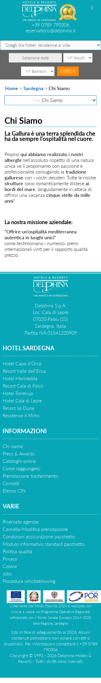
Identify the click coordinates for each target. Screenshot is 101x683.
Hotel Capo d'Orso (22, 363)
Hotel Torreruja (18, 393)
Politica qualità (17, 551)
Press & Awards (19, 453)
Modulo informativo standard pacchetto (43, 544)
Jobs (7, 573)
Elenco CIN (14, 491)
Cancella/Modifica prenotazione (35, 529)
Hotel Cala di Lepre (22, 400)
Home (11, 88)
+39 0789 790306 (50, 25)
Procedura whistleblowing (29, 581)
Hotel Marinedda (20, 378)
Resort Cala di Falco (23, 386)
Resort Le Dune (18, 408)
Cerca (67, 71)
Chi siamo (13, 446)
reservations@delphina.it (50, 30)
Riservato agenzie (21, 522)
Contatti (11, 483)
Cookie (10, 566)
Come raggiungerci (21, 468)
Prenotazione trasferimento (30, 476)
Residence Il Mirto (21, 415)
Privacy (10, 559)
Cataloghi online (19, 461)
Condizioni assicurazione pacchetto (39, 536)
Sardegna (33, 88)
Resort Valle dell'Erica (24, 371)
